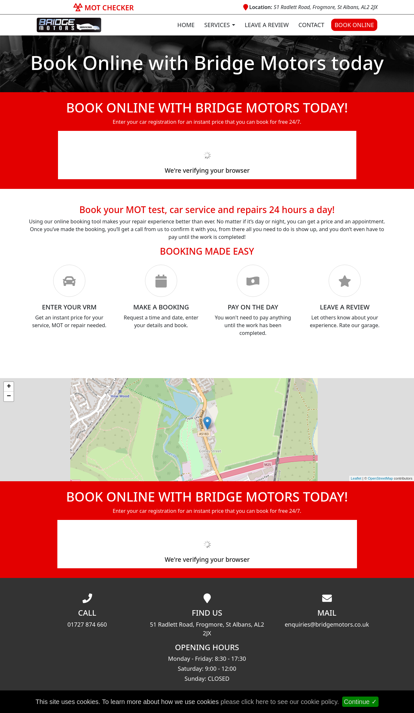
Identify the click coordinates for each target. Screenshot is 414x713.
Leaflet (356, 478)
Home (186, 25)
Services (217, 25)
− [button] (9, 396)
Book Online (354, 25)
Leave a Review (267, 25)
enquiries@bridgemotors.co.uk (327, 624)
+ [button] (9, 387)
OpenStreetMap (380, 478)
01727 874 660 (87, 624)
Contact (311, 25)
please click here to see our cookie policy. (280, 701)
